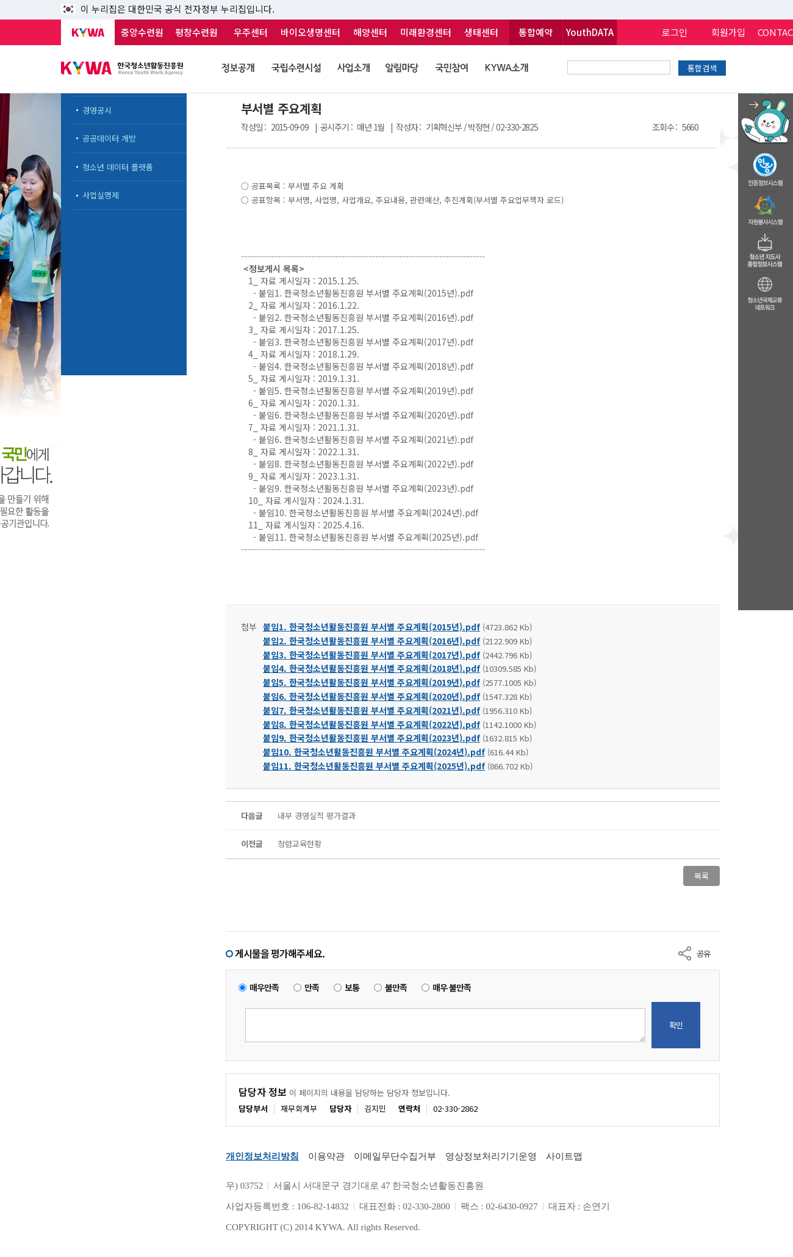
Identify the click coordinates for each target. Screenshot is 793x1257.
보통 (352, 987)
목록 (701, 876)
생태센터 (481, 32)
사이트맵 (564, 1156)
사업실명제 (100, 195)
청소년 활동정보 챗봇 (765, 94)
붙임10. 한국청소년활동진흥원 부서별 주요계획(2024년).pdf (374, 752)
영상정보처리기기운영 (491, 1156)
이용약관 (326, 1156)
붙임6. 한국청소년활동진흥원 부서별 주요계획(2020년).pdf (371, 696)
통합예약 (535, 32)
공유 (703, 953)
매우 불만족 (451, 987)
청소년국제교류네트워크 (765, 291)
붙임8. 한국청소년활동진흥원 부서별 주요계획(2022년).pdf (371, 724)
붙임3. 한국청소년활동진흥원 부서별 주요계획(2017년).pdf (371, 655)
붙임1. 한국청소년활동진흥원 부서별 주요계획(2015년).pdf (371, 627)
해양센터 (370, 32)
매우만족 (264, 987)
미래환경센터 (425, 32)
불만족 (396, 987)
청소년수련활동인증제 (765, 166)
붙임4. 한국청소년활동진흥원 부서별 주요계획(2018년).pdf (371, 668)
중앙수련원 (142, 32)
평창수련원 (196, 32)
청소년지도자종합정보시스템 (765, 247)
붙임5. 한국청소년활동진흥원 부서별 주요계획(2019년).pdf (371, 682)
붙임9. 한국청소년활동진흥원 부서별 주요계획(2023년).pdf (371, 738)
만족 (311, 987)
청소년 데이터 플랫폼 (117, 167)
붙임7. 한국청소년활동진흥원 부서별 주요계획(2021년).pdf (371, 710)
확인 (676, 1025)
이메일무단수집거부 (395, 1156)
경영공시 (97, 110)
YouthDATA (590, 32)
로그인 (674, 32)
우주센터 (251, 32)
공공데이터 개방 (109, 138)
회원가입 (728, 32)
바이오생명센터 (310, 32)
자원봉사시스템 (765, 207)
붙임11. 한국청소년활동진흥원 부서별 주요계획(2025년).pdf (374, 766)
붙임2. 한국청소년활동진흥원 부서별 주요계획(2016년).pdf (371, 641)
